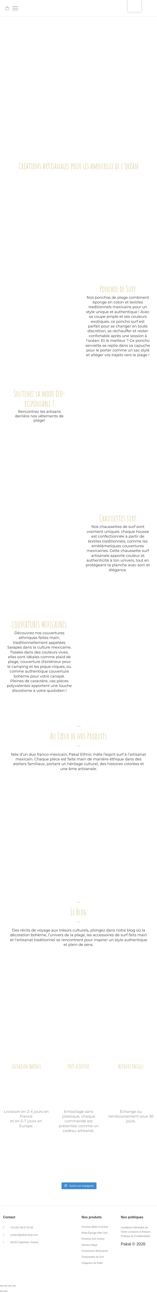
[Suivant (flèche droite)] (5, 1291)
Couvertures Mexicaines (95, 1251)
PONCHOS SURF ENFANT (78, 247)
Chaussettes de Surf (93, 1256)
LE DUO (116, 865)
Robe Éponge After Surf (95, 1232)
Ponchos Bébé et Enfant (95, 1226)
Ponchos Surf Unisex (93, 1238)
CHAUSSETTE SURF (39, 579)
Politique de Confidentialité (135, 1236)
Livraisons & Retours (139, 1231)
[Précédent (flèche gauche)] (1, 1291)
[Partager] (5, 1285)
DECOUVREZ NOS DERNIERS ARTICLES (78, 1006)
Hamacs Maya (89, 1245)
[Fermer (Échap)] (1, 1285)
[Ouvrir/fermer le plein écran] (9, 1285)
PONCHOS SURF (118, 466)
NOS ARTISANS (41, 865)
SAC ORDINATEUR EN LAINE (128, 247)
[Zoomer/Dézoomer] (14, 1285)
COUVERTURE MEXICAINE (28, 247)
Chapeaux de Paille (92, 1263)
